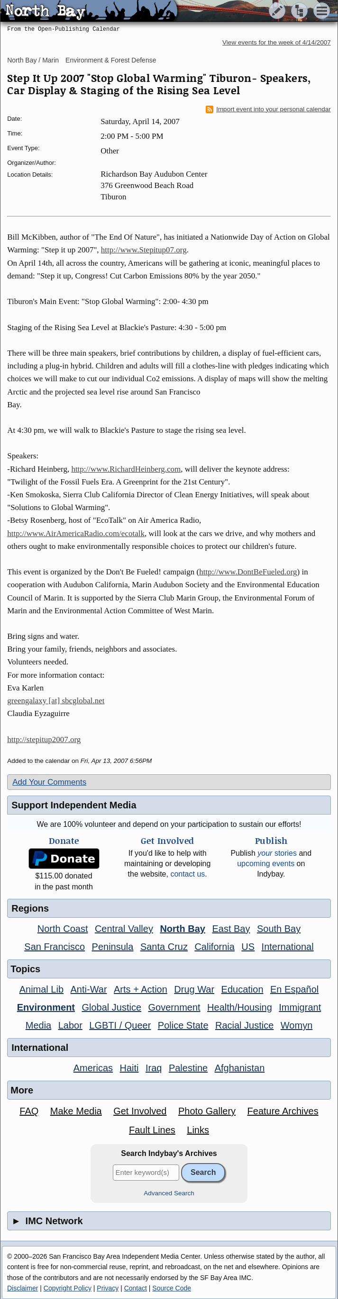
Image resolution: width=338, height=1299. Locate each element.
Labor (70, 1025)
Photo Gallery (207, 1111)
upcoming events (265, 864)
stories (277, 853)
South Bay (279, 928)
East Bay (231, 928)
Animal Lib (41, 989)
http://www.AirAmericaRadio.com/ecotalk (76, 533)
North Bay (182, 928)
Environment (46, 1007)
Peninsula (113, 946)
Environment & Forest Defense (110, 60)
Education (242, 989)
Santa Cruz (164, 946)
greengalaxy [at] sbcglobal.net (55, 700)
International (288, 946)
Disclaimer (22, 1288)
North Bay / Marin (33, 60)
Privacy (108, 1288)
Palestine (188, 1068)
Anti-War (89, 989)
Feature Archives (283, 1111)
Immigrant (300, 1007)
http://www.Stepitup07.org (144, 249)
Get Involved (139, 1111)
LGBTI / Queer (120, 1025)
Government (174, 1007)
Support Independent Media (73, 805)
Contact (135, 1288)
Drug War (194, 989)
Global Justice (111, 1007)
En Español (294, 989)
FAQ (28, 1111)
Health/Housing (239, 1007)
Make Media (76, 1111)
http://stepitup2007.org (44, 739)
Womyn (296, 1025)
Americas (93, 1068)
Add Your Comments (49, 782)
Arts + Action (140, 989)
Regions (30, 908)
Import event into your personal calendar (268, 109)
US (248, 946)
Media (38, 1025)
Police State (183, 1025)
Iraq (154, 1068)
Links (198, 1130)
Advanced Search (169, 1193)
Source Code (171, 1288)
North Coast (62, 928)
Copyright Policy (67, 1288)
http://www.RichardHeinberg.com (126, 469)
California (214, 946)
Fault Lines (152, 1130)
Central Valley (124, 928)
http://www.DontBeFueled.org (248, 571)
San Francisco (54, 946)
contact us (187, 874)
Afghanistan (240, 1068)
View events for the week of (276, 42)
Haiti (129, 1068)
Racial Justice (244, 1025)
